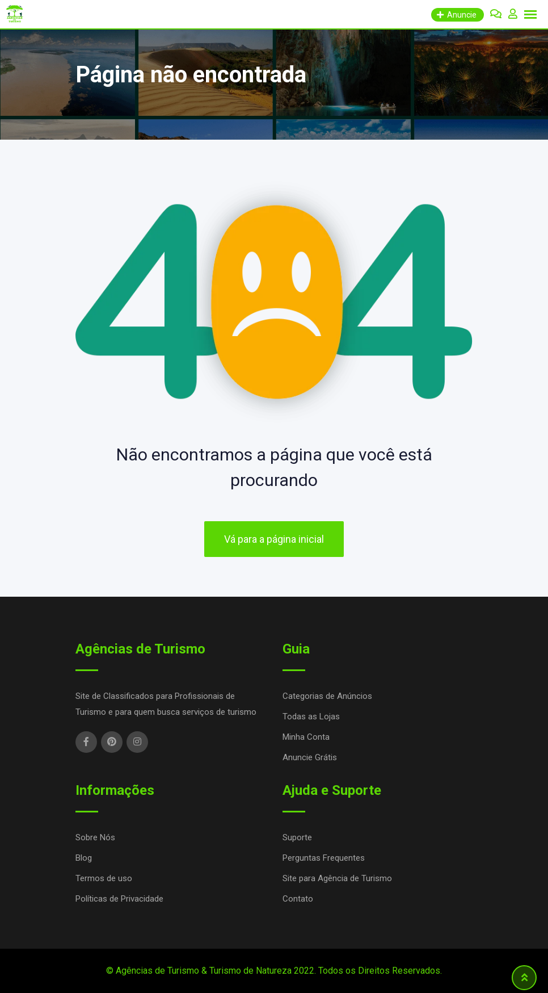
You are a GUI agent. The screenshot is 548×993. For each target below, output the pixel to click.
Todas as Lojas (311, 716)
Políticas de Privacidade (119, 899)
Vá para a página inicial (274, 539)
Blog (83, 858)
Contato (298, 899)
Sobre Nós (95, 837)
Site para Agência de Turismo (337, 878)
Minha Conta (306, 737)
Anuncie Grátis (310, 757)
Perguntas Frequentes (324, 858)
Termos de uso (103, 878)
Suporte (297, 837)
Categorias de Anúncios (327, 696)
